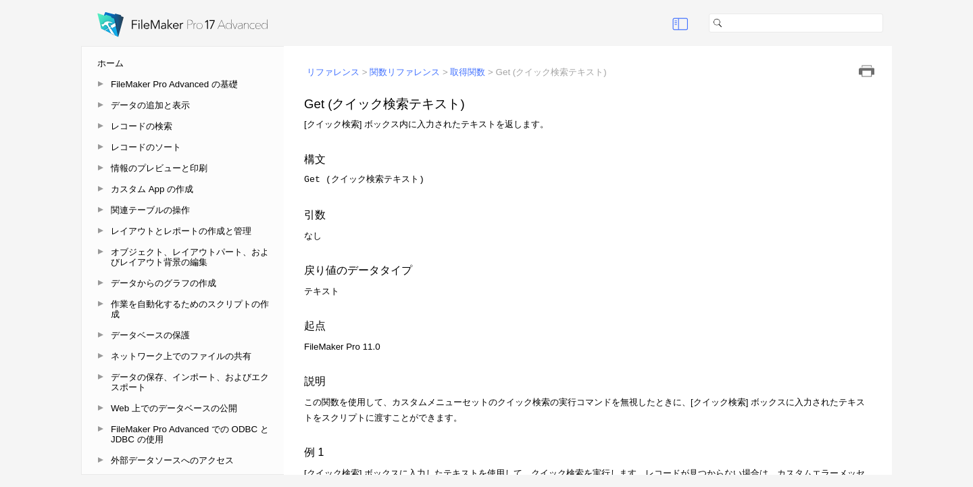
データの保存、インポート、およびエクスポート (190, 382)
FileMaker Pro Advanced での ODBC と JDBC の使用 (190, 434)
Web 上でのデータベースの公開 (174, 408)
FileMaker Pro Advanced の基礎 (174, 84)
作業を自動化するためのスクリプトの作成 (190, 309)
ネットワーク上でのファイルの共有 (181, 356)
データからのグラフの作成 (163, 283)
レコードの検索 (141, 126)
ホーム (110, 63)
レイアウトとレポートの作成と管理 (181, 231)
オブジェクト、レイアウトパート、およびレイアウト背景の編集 (190, 257)
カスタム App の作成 (152, 189)
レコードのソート (146, 147)
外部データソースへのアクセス (172, 460)
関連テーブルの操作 (150, 210)
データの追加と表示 (150, 105)
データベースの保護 (150, 335)
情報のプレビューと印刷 (159, 168)
